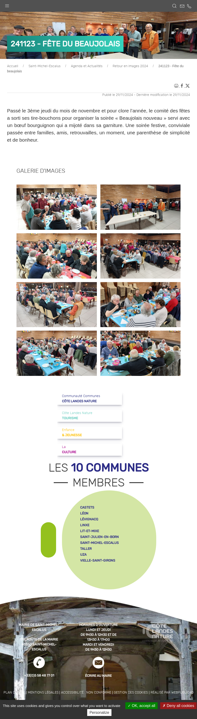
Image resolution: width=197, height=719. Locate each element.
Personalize (99, 713)
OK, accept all (141, 706)
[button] (7, 4)
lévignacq (89, 519)
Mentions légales (43, 692)
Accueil (12, 66)
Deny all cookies (178, 706)
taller (86, 549)
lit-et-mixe (89, 531)
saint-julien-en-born (99, 537)
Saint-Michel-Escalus (45, 66)
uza (83, 555)
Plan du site (14, 692)
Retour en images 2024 (130, 66)
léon (84, 513)
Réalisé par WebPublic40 (172, 692)
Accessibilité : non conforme (86, 692)
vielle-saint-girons (97, 561)
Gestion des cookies (131, 692)
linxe (84, 525)
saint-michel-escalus (99, 543)
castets (87, 507)
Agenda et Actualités (87, 66)
